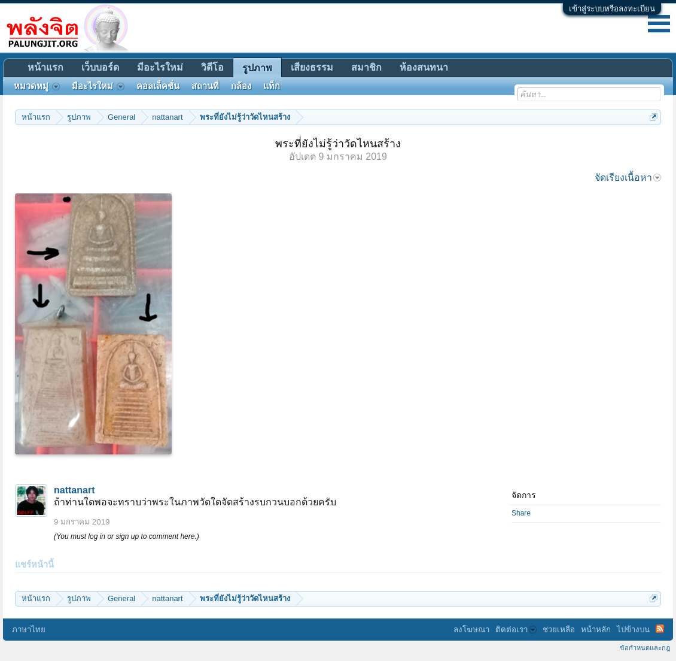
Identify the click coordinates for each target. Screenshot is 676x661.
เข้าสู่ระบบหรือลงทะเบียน (612, 8)
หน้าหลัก (596, 629)
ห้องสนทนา (424, 67)
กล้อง (241, 86)
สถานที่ (205, 86)
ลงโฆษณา (471, 629)
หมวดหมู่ (37, 86)
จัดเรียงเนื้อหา (628, 177)
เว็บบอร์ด (100, 67)
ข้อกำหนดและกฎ (645, 647)
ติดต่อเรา (516, 629)
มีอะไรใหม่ (160, 67)
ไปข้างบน (633, 629)
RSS (660, 628)
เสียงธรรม (312, 67)
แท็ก (271, 86)
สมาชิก (366, 67)
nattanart (74, 490)
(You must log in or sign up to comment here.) (126, 536)
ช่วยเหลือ (559, 629)
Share (521, 513)
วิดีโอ (212, 67)
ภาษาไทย (28, 629)
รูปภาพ (257, 68)
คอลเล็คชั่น (157, 86)
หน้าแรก (45, 67)
